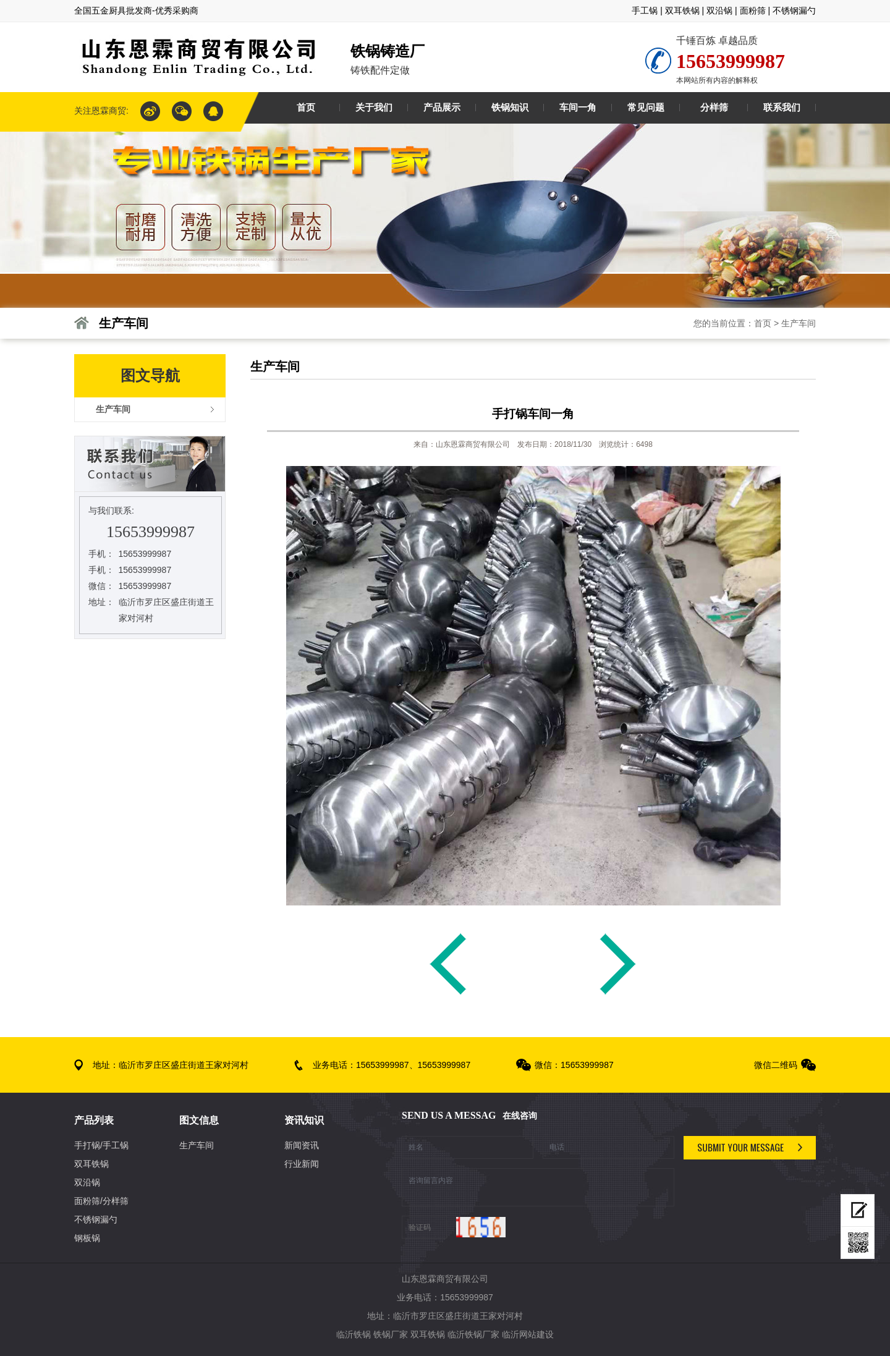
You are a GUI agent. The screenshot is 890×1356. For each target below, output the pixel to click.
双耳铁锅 (682, 10)
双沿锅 (719, 10)
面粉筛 (753, 10)
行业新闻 (301, 1164)
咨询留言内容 (538, 1187)
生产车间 (798, 323)
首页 (762, 323)
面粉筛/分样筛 (101, 1201)
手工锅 (645, 10)
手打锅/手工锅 (101, 1145)
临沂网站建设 (528, 1334)
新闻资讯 (301, 1145)
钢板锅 (87, 1238)
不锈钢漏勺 (794, 10)
